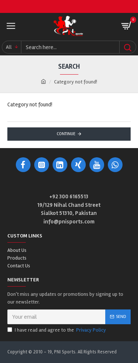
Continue (66, 134)
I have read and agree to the (57, 330)
